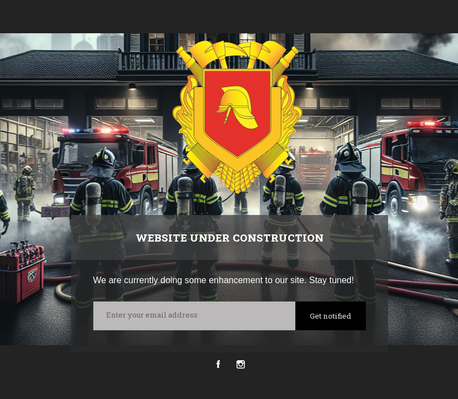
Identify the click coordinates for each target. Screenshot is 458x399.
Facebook (218, 364)
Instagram (241, 364)
